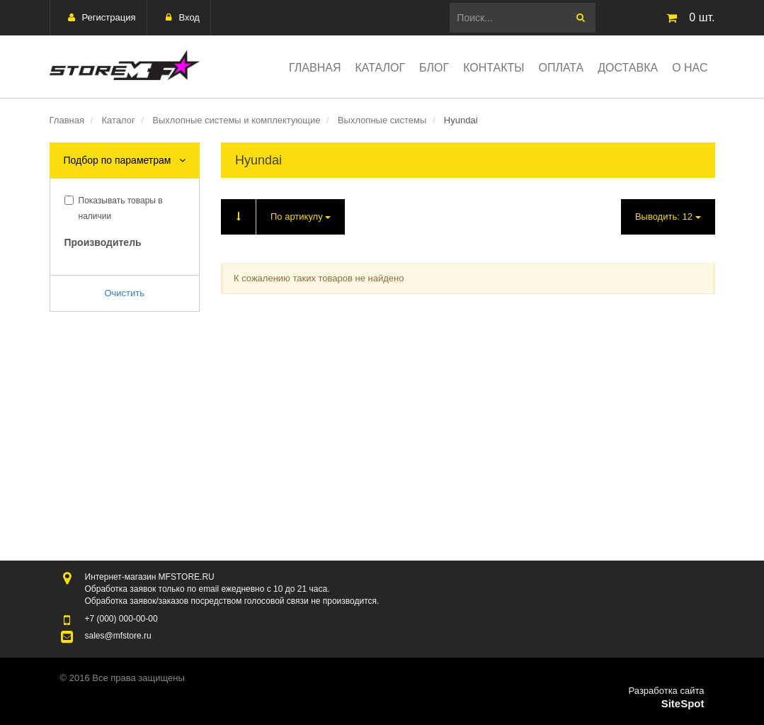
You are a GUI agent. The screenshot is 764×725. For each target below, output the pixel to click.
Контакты (493, 68)
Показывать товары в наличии (113, 208)
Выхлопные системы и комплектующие (236, 120)
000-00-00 (121, 619)
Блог (434, 68)
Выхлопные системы (382, 120)
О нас (689, 68)
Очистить (124, 293)
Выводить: (668, 216)
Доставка (628, 68)
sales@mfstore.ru (118, 636)
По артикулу (276, 217)
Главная (315, 68)
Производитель (103, 242)
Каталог (380, 68)
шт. (687, 17)
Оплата (561, 68)
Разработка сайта (667, 690)
